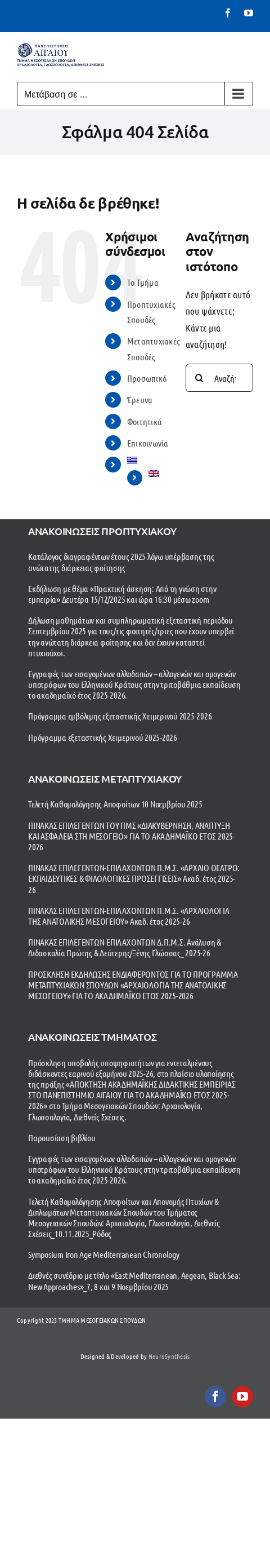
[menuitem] (148, 460)
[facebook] (215, 1396)
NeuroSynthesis (169, 1356)
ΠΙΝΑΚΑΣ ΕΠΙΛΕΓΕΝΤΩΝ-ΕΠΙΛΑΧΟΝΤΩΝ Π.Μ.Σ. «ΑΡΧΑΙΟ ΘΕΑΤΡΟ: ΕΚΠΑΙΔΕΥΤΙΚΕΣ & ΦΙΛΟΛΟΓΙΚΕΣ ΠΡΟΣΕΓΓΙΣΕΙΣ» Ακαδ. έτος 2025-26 (134, 878)
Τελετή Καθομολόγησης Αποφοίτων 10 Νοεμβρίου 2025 (115, 803)
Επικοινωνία (148, 443)
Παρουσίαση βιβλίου (62, 1137)
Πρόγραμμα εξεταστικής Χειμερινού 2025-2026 (102, 737)
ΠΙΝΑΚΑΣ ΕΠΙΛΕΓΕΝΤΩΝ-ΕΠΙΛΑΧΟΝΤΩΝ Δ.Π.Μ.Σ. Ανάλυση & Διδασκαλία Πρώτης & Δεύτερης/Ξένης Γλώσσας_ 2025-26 (124, 947)
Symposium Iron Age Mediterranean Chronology (103, 1254)
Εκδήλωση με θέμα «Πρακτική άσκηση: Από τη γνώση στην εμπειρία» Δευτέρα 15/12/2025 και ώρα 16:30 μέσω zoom (122, 593)
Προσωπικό (146, 378)
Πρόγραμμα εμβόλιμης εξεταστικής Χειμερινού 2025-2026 (120, 715)
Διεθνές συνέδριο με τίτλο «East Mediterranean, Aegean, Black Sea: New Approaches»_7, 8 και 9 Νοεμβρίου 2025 (134, 1280)
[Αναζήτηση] (200, 378)
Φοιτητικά (144, 421)
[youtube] (242, 1396)
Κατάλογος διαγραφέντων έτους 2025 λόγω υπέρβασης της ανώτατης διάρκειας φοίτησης (121, 561)
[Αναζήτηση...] (219, 378)
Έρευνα (140, 399)
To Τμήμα (143, 282)
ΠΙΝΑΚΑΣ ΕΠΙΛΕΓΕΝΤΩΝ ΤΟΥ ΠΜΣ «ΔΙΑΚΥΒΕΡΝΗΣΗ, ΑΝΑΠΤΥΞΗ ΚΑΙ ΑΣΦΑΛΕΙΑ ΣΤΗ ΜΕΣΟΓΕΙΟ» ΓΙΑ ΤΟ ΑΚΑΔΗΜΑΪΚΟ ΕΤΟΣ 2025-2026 (131, 836)
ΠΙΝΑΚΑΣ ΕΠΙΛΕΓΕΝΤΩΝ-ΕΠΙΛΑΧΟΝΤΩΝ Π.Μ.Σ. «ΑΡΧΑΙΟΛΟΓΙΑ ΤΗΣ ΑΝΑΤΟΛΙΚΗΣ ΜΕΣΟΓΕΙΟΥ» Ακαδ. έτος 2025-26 (129, 915)
